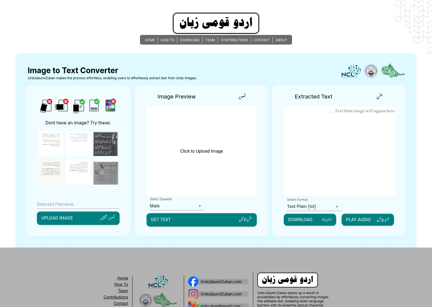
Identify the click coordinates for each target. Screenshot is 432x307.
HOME (150, 40)
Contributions (116, 297)
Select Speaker (161, 199)
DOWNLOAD (190, 40)
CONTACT (262, 40)
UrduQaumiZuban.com (221, 281)
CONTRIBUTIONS (234, 40)
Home (122, 278)
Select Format (297, 200)
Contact (121, 303)
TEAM (210, 40)
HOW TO (167, 40)
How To (121, 284)
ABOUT (281, 40)
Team (123, 290)
